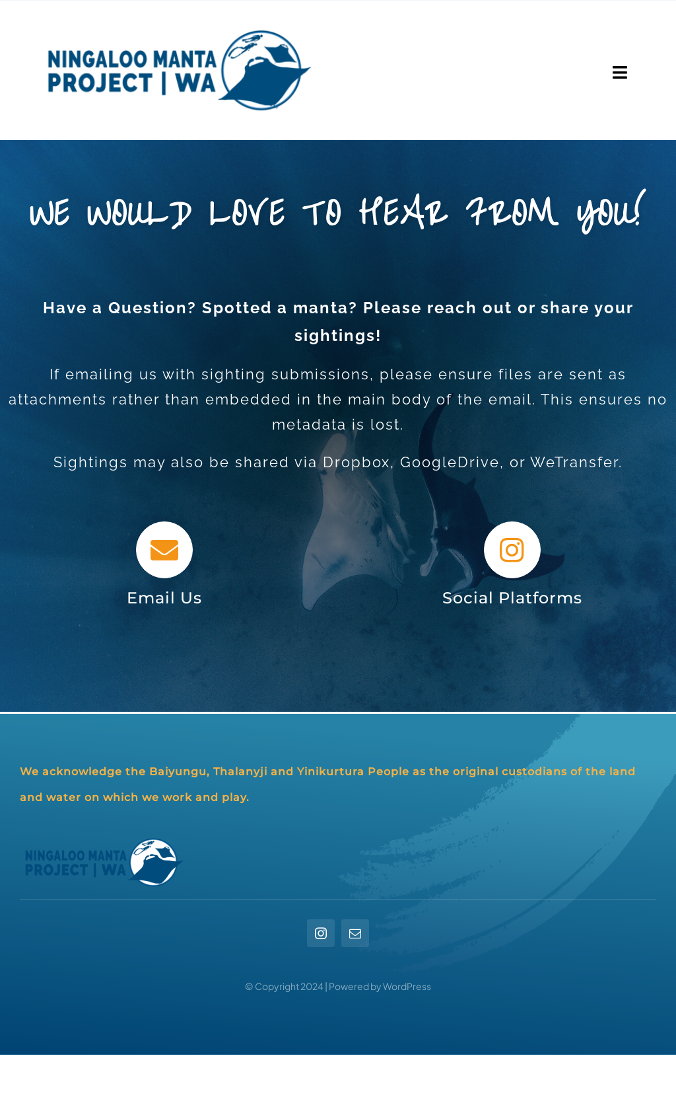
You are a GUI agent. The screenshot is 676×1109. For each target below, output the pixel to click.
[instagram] (321, 933)
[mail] (355, 933)
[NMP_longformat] (176, 23)
